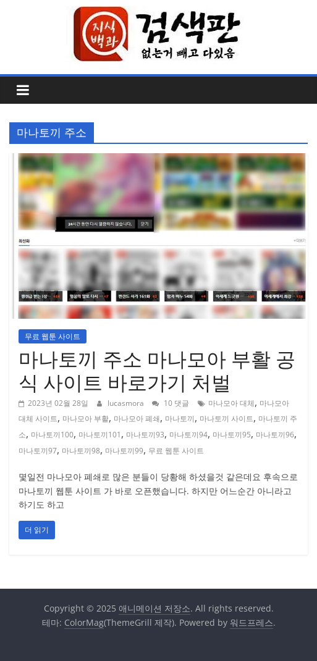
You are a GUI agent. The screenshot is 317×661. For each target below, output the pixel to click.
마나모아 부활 (85, 418)
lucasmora (127, 403)
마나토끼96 (275, 434)
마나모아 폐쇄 (137, 418)
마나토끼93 (145, 434)
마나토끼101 (99, 434)
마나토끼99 (124, 450)
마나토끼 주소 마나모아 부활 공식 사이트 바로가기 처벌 (157, 370)
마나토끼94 (188, 434)
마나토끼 (180, 418)
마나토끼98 (81, 450)
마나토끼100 (52, 434)
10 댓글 (170, 403)
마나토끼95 (232, 434)
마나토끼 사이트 (226, 418)
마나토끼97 (38, 450)
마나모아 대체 (231, 403)
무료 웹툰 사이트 (52, 336)
